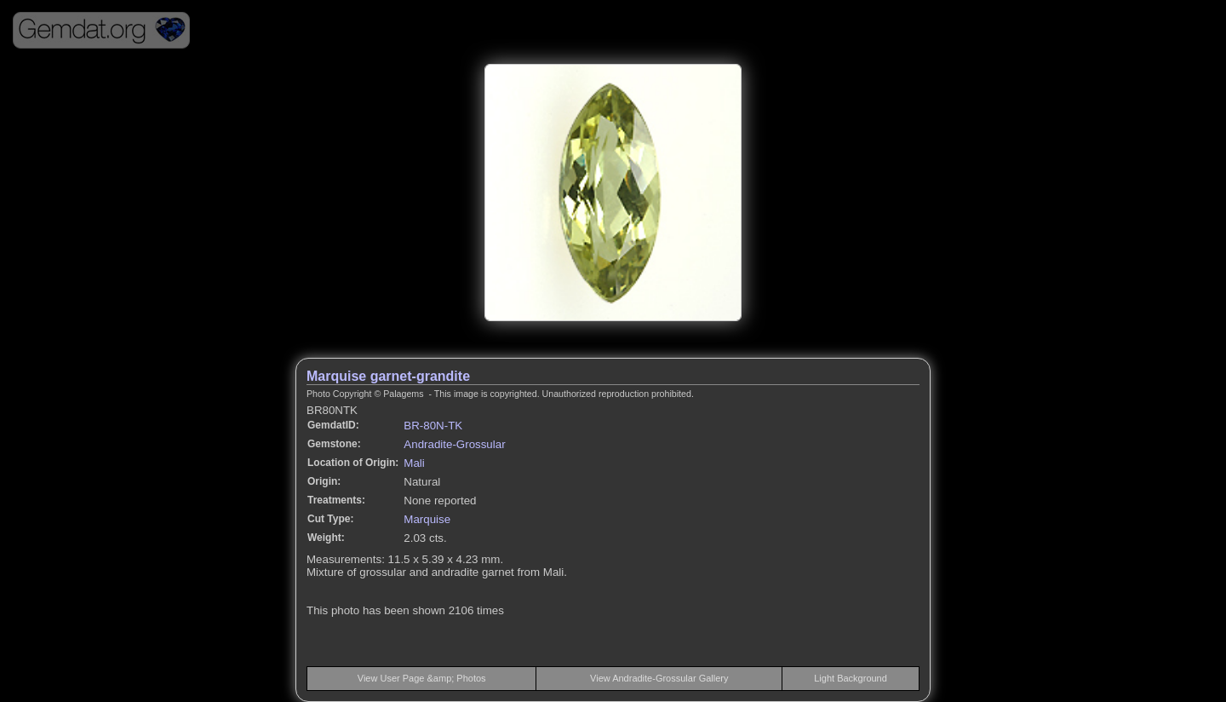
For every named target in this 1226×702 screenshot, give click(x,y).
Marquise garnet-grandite (388, 376)
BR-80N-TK (433, 425)
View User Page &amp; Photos (422, 678)
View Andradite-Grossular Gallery (659, 678)
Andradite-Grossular (454, 444)
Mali (414, 463)
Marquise (427, 519)
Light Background (850, 678)
